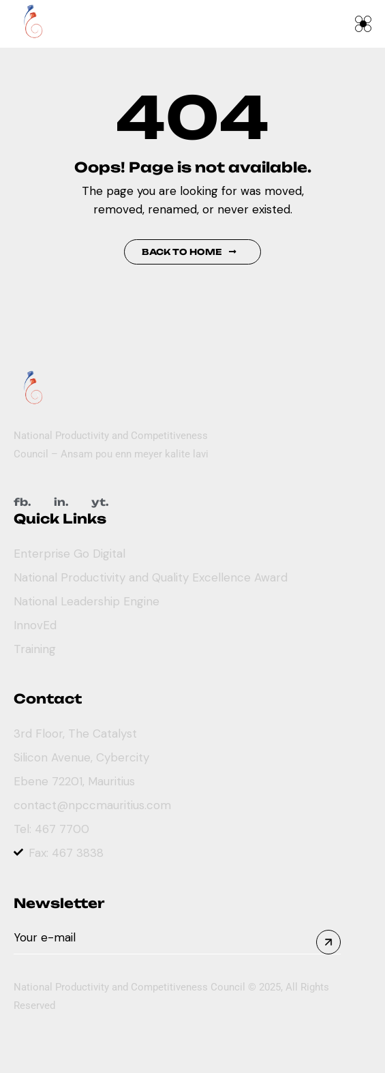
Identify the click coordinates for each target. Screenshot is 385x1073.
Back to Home (189, 252)
